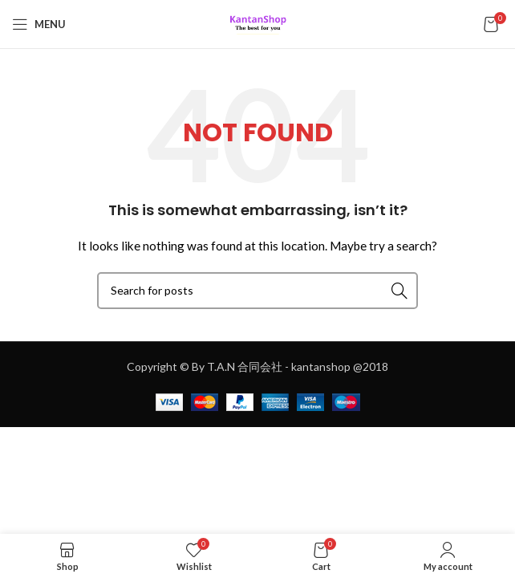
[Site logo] (258, 23)
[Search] (257, 290)
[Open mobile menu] (39, 24)
